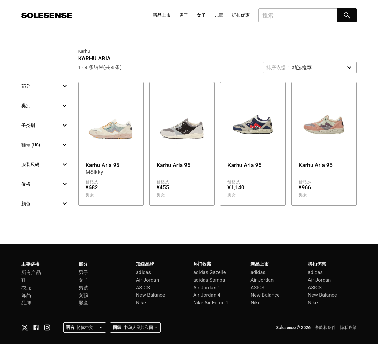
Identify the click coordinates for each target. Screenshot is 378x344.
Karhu (84, 51)
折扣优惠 (241, 15)
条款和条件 (325, 327)
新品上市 (162, 15)
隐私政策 (348, 327)
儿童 (218, 15)
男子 (183, 15)
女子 (201, 15)
